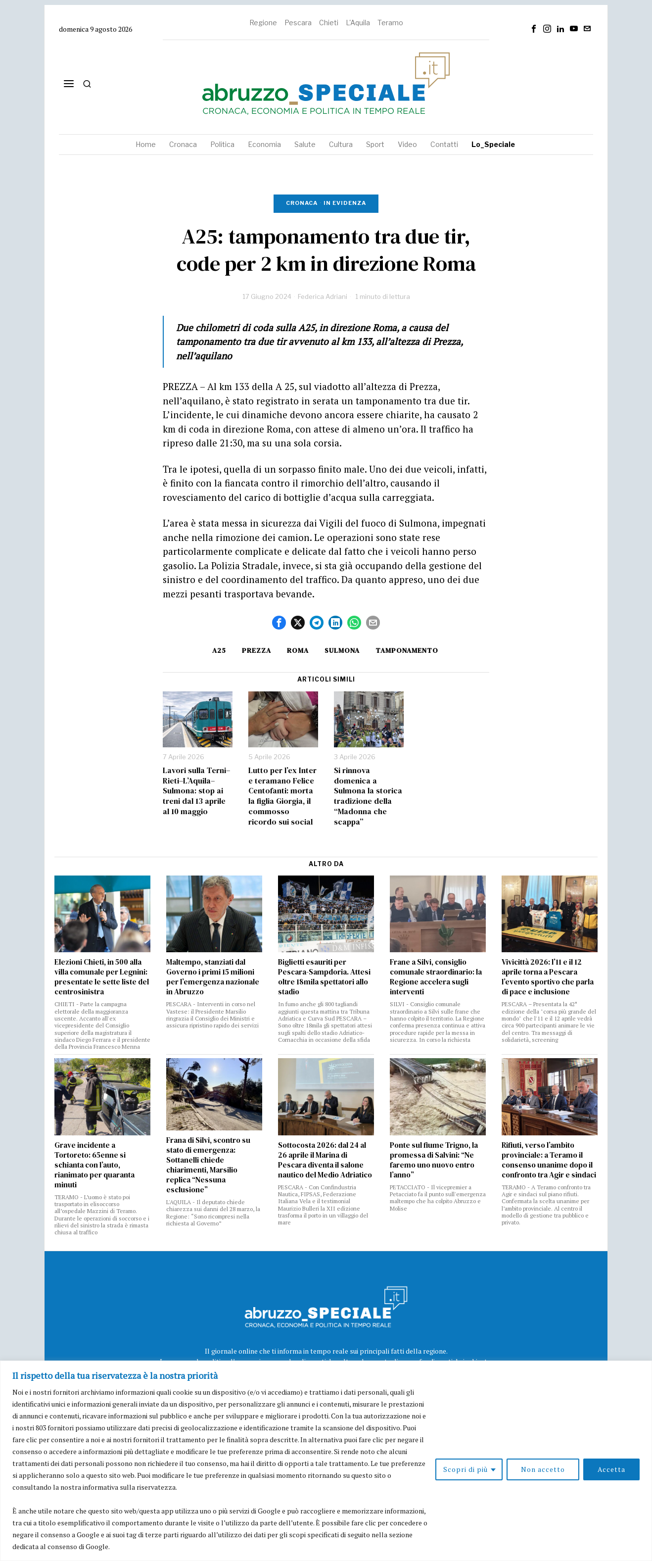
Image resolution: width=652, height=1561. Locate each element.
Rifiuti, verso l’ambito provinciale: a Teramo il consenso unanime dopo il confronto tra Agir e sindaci (549, 1160)
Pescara (298, 22)
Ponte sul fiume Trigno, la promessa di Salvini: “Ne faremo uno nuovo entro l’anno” (434, 1160)
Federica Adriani (322, 296)
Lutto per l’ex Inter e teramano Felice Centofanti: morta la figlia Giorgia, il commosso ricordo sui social (282, 796)
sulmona (342, 650)
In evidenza (345, 202)
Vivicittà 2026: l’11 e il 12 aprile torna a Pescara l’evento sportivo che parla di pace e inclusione (548, 977)
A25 (219, 650)
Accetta (611, 1469)
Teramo (390, 22)
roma (298, 650)
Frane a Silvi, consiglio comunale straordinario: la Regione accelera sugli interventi (436, 977)
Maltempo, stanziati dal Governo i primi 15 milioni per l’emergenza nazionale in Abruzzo (212, 977)
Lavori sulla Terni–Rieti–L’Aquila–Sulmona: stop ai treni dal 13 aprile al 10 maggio (196, 791)
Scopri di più (465, 1469)
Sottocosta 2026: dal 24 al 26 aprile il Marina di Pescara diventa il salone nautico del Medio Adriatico (325, 1160)
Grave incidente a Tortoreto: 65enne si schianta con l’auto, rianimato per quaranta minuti (94, 1165)
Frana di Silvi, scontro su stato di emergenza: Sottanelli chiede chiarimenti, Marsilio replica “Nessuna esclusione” (208, 1165)
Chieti (328, 22)
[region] (326, 1461)
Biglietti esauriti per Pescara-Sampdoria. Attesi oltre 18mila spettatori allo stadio (324, 977)
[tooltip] (534, 29)
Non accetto (543, 1469)
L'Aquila (358, 22)
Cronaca (302, 202)
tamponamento (406, 650)
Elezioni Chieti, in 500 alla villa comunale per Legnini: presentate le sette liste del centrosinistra (101, 977)
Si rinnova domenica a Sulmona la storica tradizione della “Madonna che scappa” (368, 796)
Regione (263, 22)
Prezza (256, 650)
